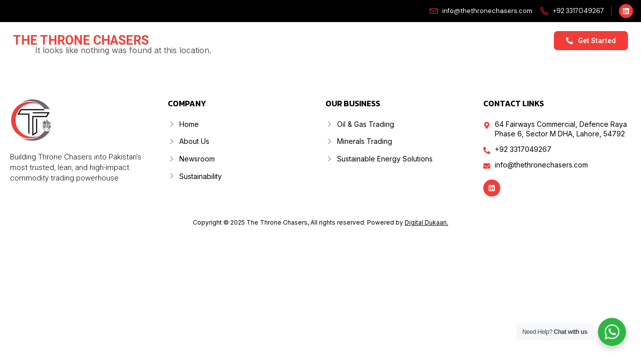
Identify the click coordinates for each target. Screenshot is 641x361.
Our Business (338, 41)
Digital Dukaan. (426, 222)
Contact (529, 40)
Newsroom (408, 40)
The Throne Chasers (81, 40)
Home (226, 40)
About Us (272, 40)
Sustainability (471, 40)
